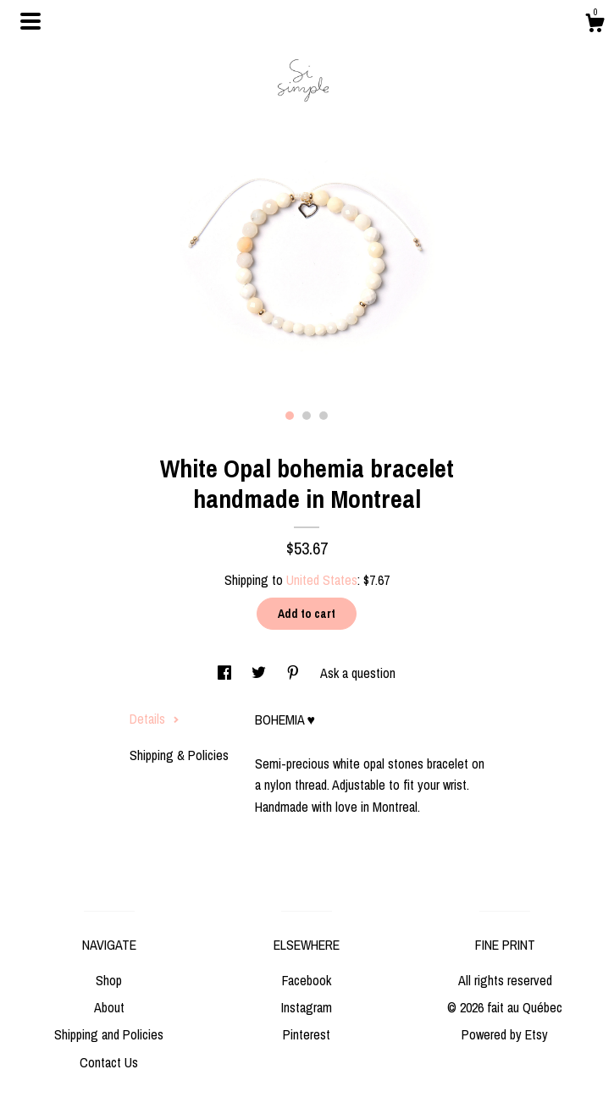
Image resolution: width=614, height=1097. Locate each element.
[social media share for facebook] (226, 673)
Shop (109, 980)
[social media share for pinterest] (294, 673)
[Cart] (594, 25)
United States (321, 580)
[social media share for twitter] (260, 673)
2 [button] (306, 415)
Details (155, 718)
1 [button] (289, 415)
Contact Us (109, 1062)
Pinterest (306, 1034)
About (109, 1007)
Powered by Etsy (505, 1034)
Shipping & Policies (179, 755)
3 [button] (323, 415)
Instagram (306, 1007)
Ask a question (358, 673)
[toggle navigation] (30, 21)
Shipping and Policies (108, 1034)
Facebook (306, 980)
